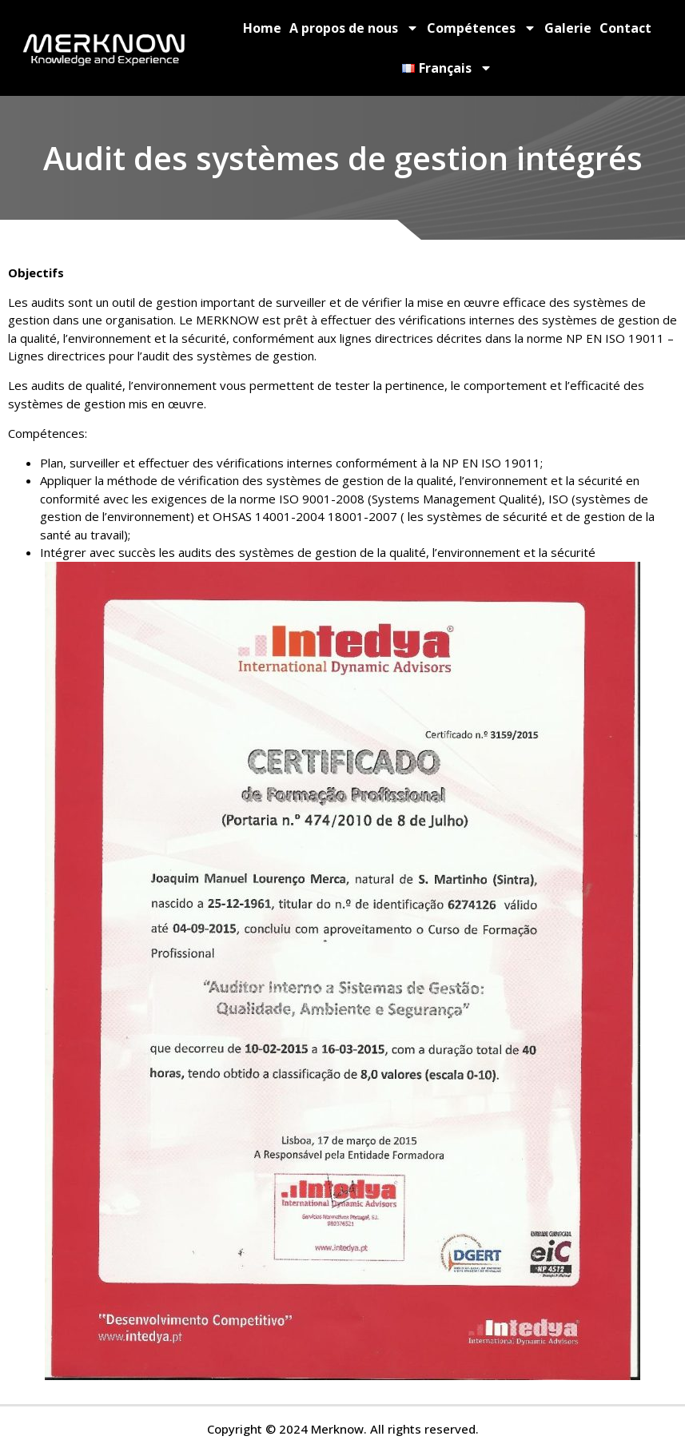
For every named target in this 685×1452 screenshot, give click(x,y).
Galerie (567, 28)
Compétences (481, 28)
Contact (625, 28)
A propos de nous (354, 28)
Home (262, 28)
